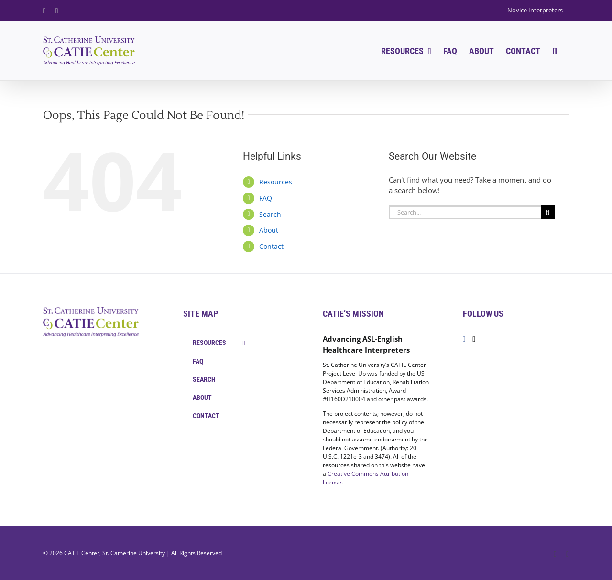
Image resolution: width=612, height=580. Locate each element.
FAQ (265, 198)
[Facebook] (464, 339)
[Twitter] (473, 339)
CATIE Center (81, 553)
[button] (554, 50)
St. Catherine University (133, 553)
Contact (271, 246)
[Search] (548, 212)
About (268, 230)
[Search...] (465, 212)
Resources (275, 181)
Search (270, 214)
